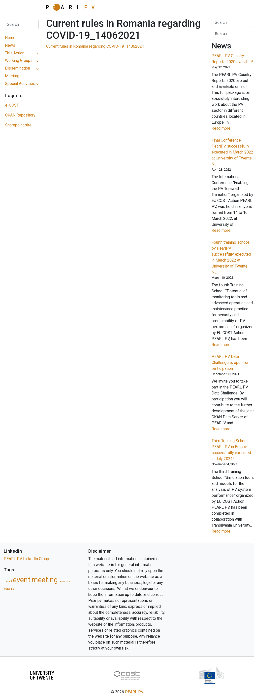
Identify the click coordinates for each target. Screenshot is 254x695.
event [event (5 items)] (22, 580)
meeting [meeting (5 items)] (45, 580)
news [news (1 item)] (62, 581)
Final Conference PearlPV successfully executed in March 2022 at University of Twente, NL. (232, 152)
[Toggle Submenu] (37, 53)
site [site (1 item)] (68, 581)
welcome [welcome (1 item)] (9, 588)
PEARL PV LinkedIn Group (26, 558)
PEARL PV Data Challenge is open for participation (230, 362)
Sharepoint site (18, 125)
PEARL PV (134, 692)
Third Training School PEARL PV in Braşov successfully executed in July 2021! (231, 449)
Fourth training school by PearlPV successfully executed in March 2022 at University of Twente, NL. (231, 257)
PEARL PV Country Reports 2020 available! (232, 58)
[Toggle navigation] (21, 9)
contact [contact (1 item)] (8, 581)
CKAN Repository (20, 115)
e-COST (12, 105)
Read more (229, 128)
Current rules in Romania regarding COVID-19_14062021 (95, 46)
